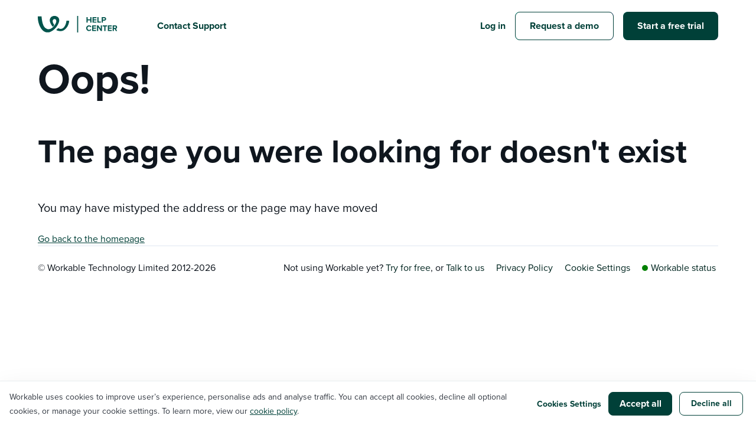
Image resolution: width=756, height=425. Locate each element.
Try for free (408, 267)
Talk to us (465, 267)
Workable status (679, 267)
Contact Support (191, 25)
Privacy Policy (524, 267)
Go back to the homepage (91, 238)
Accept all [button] (641, 403)
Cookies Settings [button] (569, 404)
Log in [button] (493, 25)
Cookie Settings (597, 267)
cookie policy (273, 411)
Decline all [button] (711, 403)
